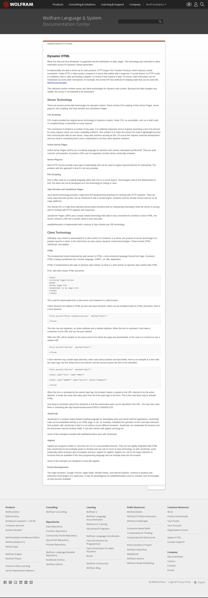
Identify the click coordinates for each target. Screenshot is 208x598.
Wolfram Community (97, 563)
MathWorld (132, 554)
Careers (171, 561)
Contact (171, 565)
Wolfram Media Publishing (140, 563)
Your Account (174, 525)
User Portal (173, 521)
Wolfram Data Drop (137, 549)
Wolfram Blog (93, 567)
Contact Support (176, 541)
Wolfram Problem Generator (142, 516)
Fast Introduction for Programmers (97, 542)
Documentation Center (67, 24)
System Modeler (14, 530)
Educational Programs (97, 528)
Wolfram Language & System (73, 18)
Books (89, 555)
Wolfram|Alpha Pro (15, 541)
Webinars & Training (96, 524)
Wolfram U (91, 511)
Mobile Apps (12, 546)
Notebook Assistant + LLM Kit (21, 521)
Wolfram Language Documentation (96, 518)
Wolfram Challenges (137, 521)
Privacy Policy (184, 581)
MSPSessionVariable (57, 83)
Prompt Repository (56, 544)
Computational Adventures (141, 537)
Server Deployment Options (20, 570)
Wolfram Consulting (56, 511)
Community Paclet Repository (61, 535)
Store (170, 511)
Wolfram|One (12, 511)
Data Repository (54, 526)
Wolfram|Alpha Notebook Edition (23, 537)
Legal (171, 581)
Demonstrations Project (139, 544)
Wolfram (161, 581)
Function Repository (56, 531)
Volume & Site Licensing (18, 566)
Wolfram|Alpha (134, 511)
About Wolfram (175, 556)
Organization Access (177, 530)
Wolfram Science (135, 558)
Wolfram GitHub (54, 564)
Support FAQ (174, 537)
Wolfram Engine (14, 554)
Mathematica (12, 516)
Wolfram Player (13, 558)
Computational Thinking (139, 532)
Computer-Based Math (138, 528)
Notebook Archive (55, 559)
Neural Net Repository (57, 540)
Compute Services (15, 525)
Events (170, 570)
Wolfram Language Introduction (103, 536)
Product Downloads (177, 516)
